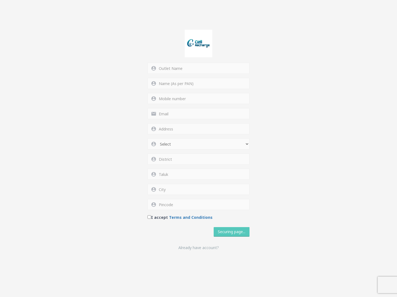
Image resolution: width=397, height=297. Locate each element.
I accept (182, 217)
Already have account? (198, 247)
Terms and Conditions (191, 217)
